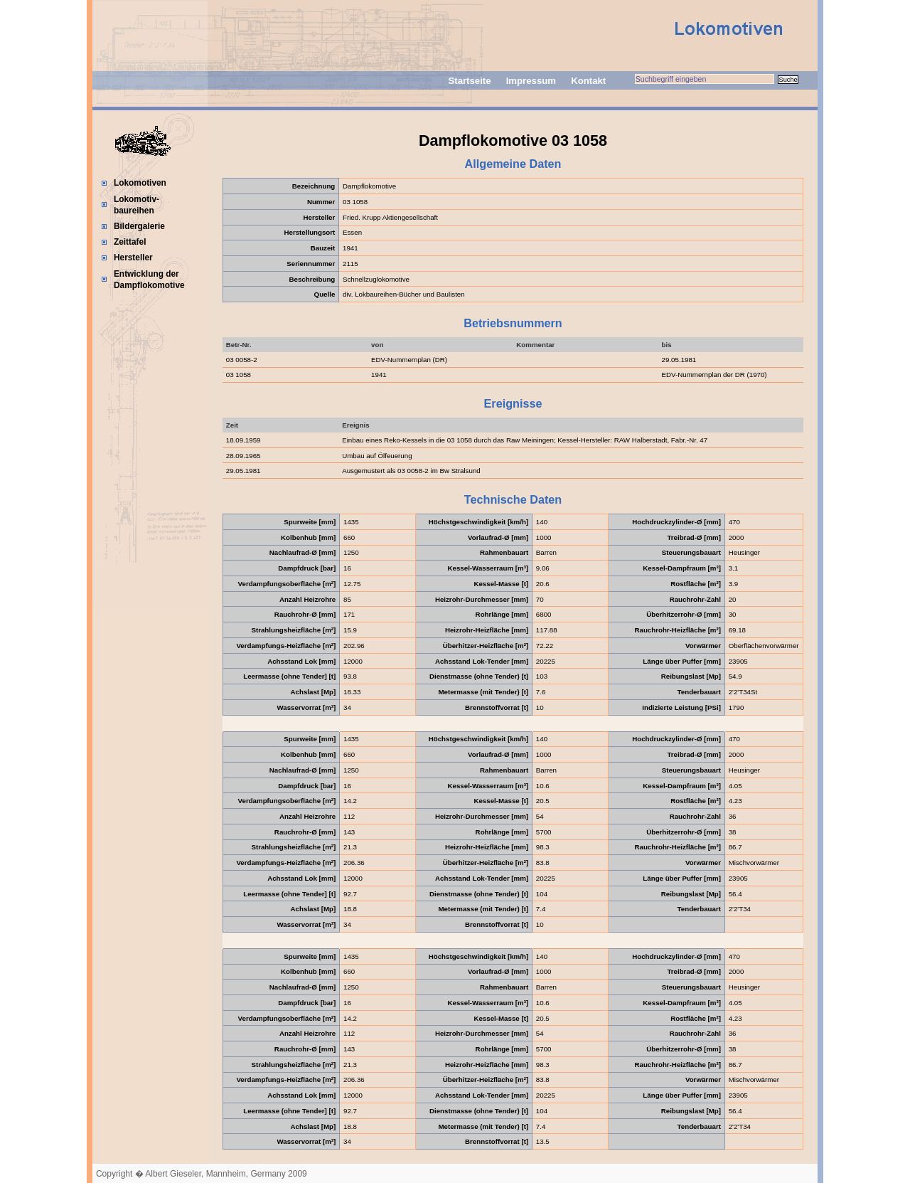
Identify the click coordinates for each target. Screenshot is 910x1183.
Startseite (469, 80)
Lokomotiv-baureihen (136, 205)
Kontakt (588, 80)
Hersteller (133, 257)
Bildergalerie (139, 226)
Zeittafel (130, 242)
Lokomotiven (140, 183)
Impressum (531, 80)
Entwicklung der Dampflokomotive (149, 279)
